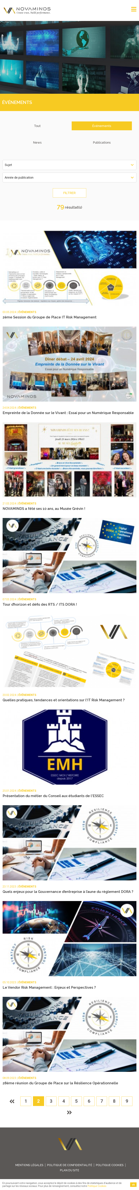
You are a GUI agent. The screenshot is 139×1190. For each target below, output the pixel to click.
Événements (101, 126)
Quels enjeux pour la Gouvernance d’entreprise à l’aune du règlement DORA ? (68, 892)
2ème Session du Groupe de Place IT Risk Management (49, 317)
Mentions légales (29, 1165)
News (37, 142)
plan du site (69, 1170)
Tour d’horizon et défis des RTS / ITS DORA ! (40, 604)
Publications (102, 142)
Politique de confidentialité (69, 1165)
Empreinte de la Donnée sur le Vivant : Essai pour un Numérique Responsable (68, 413)
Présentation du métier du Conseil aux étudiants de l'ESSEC (53, 796)
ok (133, 1184)
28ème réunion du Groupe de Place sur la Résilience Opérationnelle (60, 1083)
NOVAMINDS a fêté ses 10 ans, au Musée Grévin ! (44, 509)
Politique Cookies (110, 1165)
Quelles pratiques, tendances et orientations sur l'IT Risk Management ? (64, 700)
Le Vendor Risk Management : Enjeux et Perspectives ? (49, 987)
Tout (37, 126)
